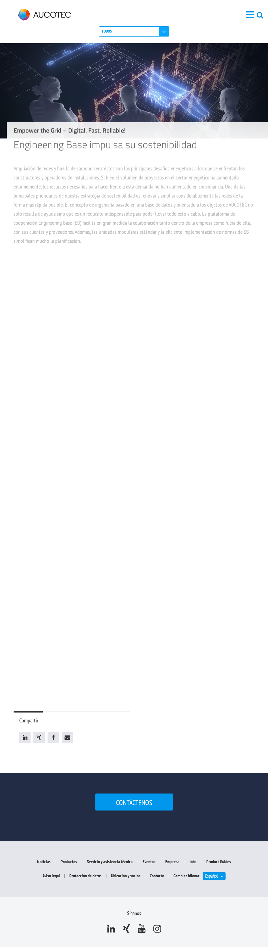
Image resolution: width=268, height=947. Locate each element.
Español (215, 875)
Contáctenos (134, 802)
